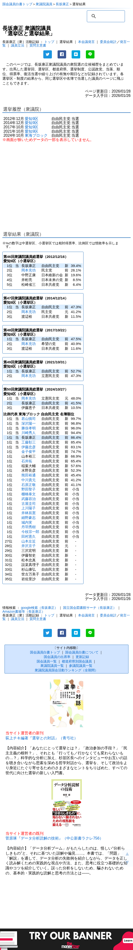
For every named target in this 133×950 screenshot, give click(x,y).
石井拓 (26, 461)
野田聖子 (28, 489)
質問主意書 (38, 45)
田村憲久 (28, 536)
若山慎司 (28, 419)
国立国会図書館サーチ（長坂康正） (89, 608)
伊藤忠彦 (28, 447)
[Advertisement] (66, 184)
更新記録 (82, 657)
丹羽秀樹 (28, 527)
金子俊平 (28, 451)
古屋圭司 (28, 503)
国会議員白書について (82, 652)
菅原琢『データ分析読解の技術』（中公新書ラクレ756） (54, 838)
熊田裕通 (28, 475)
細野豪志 (28, 518)
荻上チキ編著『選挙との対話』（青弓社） (41, 738)
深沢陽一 (28, 423)
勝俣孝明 (28, 428)
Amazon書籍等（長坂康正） (23, 611)
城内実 (26, 522)
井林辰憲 (28, 513)
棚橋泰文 (28, 494)
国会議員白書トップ (17, 4)
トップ (49, 42)
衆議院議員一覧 (52, 666)
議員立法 (17, 45)
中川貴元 (28, 480)
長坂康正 (62, 4)
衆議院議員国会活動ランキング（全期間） (66, 670)
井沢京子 (28, 546)
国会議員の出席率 (57, 657)
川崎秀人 (28, 433)
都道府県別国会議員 (77, 661)
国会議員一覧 (47, 661)
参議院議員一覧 (80, 666)
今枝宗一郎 (30, 532)
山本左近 (28, 541)
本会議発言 (86, 42)
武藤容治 (28, 499)
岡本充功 (28, 270)
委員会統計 (108, 42)
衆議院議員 (44, 4)
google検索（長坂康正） (39, 608)
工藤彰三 (28, 442)
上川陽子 (28, 508)
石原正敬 (28, 485)
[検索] (105, 16)
